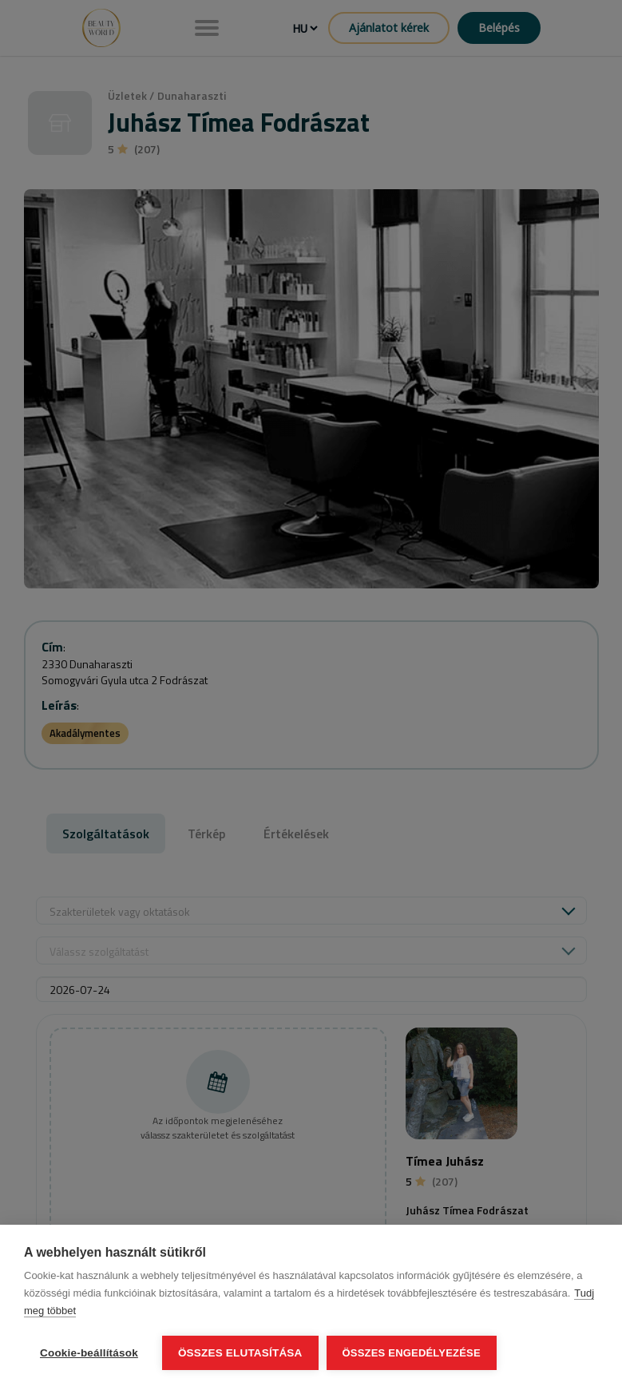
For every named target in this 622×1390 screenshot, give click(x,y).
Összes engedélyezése (412, 1353)
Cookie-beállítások (89, 1353)
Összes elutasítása (240, 1353)
